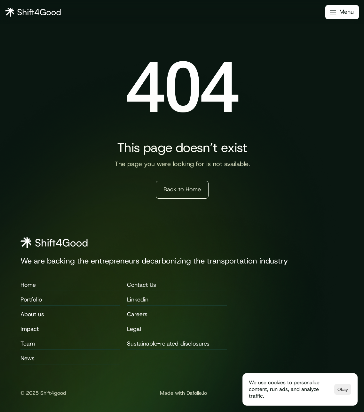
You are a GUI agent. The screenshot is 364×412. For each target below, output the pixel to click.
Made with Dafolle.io (183, 393)
